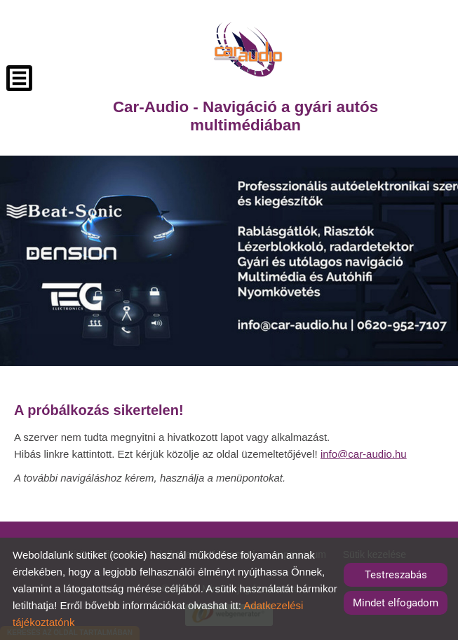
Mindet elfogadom (395, 603)
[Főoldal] (248, 49)
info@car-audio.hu (364, 454)
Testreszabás (396, 574)
